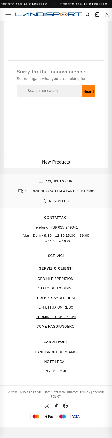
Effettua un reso (56, 307)
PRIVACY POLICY (78, 392)
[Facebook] (65, 406)
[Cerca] (87, 14)
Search (89, 91)
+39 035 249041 (64, 227)
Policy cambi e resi (56, 298)
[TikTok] (56, 406)
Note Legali (56, 362)
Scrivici (56, 256)
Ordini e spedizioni (55, 279)
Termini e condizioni (56, 317)
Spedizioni (56, 371)
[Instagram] (47, 406)
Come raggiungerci (56, 326)
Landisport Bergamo (56, 352)
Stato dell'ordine (56, 288)
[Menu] (8, 14)
